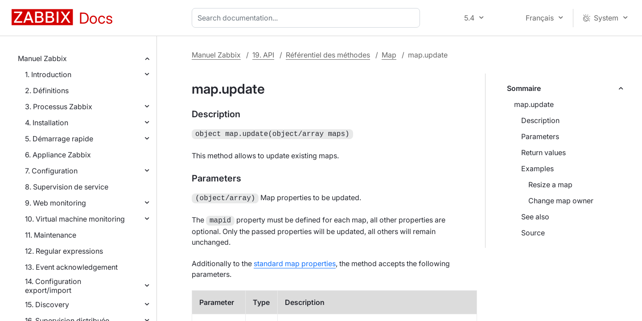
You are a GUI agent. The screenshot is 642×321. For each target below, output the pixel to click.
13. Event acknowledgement (71, 267)
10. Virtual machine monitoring (75, 218)
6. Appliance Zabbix (58, 154)
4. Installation (46, 122)
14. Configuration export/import (53, 286)
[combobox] (308, 17)
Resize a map (550, 184)
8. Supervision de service (66, 186)
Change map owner (560, 200)
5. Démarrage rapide (59, 138)
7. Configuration (51, 170)
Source (533, 232)
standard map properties (295, 260)
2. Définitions (47, 90)
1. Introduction (48, 74)
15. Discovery (47, 304)
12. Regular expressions (64, 251)
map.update (534, 104)
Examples (537, 168)
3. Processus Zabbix (58, 106)
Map (389, 54)
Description (540, 120)
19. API (263, 54)
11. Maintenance (50, 234)
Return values (543, 152)
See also (535, 216)
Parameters (540, 136)
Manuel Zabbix (42, 58)
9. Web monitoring (55, 202)
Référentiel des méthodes (328, 54)
